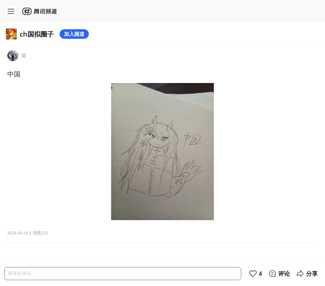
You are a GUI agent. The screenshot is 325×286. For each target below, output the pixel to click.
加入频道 (74, 33)
